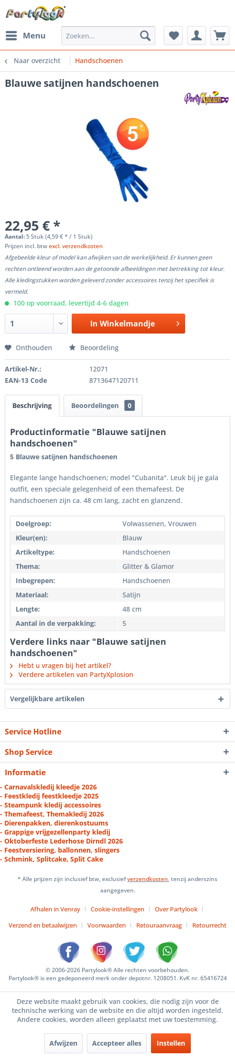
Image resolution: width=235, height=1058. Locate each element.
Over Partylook (176, 909)
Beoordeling (94, 347)
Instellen (171, 1043)
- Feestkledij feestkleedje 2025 (49, 795)
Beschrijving (32, 405)
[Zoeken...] (108, 35)
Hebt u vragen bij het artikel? (60, 665)
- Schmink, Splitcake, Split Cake (51, 858)
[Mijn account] (196, 35)
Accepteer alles (116, 1043)
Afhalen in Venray (55, 909)
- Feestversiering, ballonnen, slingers (60, 849)
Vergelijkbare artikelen (47, 698)
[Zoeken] (145, 35)
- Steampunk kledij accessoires (50, 804)
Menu (26, 34)
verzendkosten (147, 879)
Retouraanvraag (159, 925)
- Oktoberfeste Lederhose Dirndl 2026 (61, 840)
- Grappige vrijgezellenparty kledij (55, 831)
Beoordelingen (103, 405)
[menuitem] (25, 35)
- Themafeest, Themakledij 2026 (52, 813)
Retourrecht (209, 925)
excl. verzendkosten (76, 246)
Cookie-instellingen (117, 909)
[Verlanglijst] (173, 35)
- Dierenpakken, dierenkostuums (54, 822)
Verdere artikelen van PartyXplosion (71, 674)
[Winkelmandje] (219, 35)
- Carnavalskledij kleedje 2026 (48, 786)
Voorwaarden (106, 925)
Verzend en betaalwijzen (43, 925)
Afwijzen (63, 1043)
